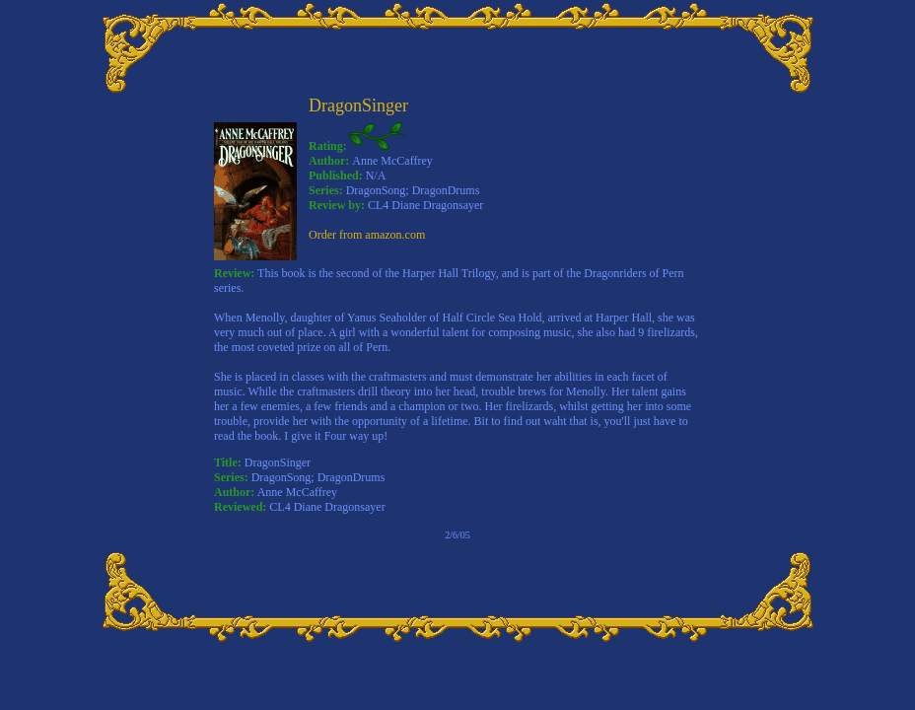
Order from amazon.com (367, 235)
